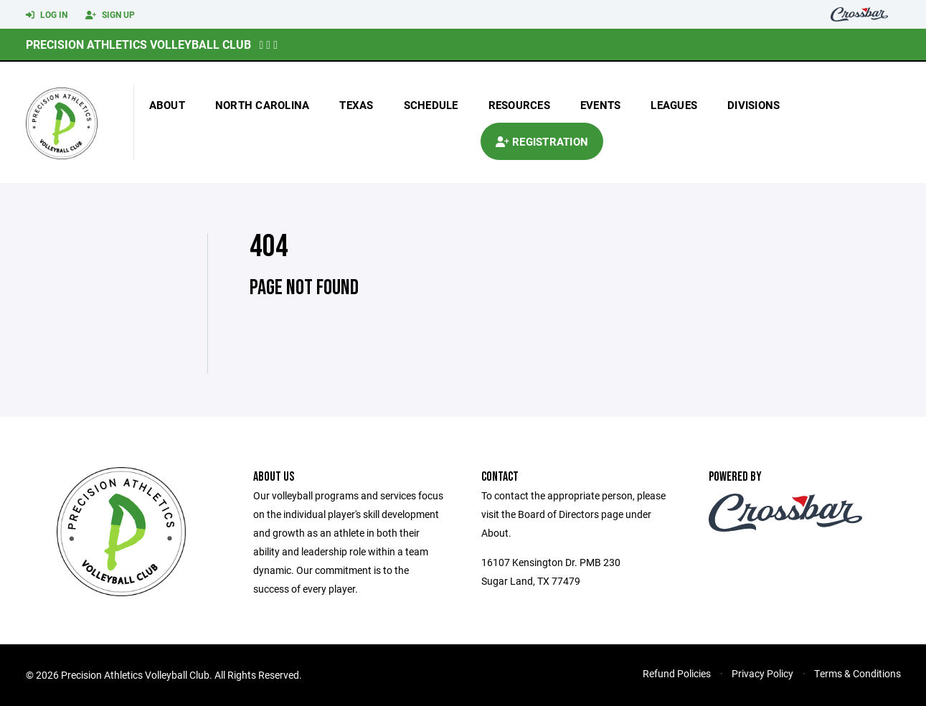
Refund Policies (677, 673)
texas (356, 105)
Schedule (431, 105)
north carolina (262, 105)
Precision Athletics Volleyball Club (138, 44)
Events (600, 105)
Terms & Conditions (857, 673)
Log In (46, 15)
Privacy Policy (762, 673)
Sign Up (110, 15)
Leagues (674, 105)
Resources (519, 105)
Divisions (753, 105)
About (167, 105)
